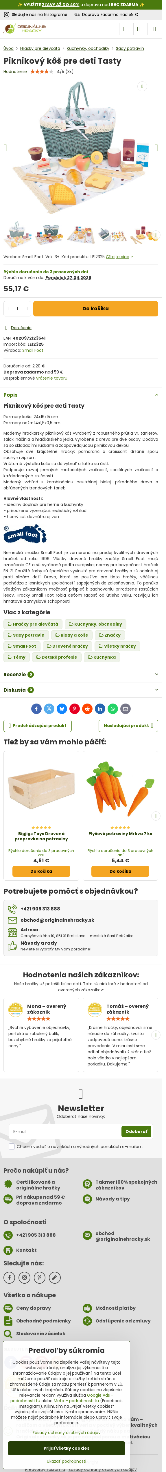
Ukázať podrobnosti (66, 1461)
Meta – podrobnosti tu (76, 1401)
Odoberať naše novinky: (81, 1116)
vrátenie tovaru (51, 378)
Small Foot (32, 350)
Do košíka (95, 308)
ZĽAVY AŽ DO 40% (61, 5)
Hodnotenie (15, 71)
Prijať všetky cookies (66, 1448)
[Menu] (155, 29)
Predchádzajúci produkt (38, 726)
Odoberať (136, 1131)
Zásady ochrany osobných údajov (66, 1432)
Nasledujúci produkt (128, 726)
